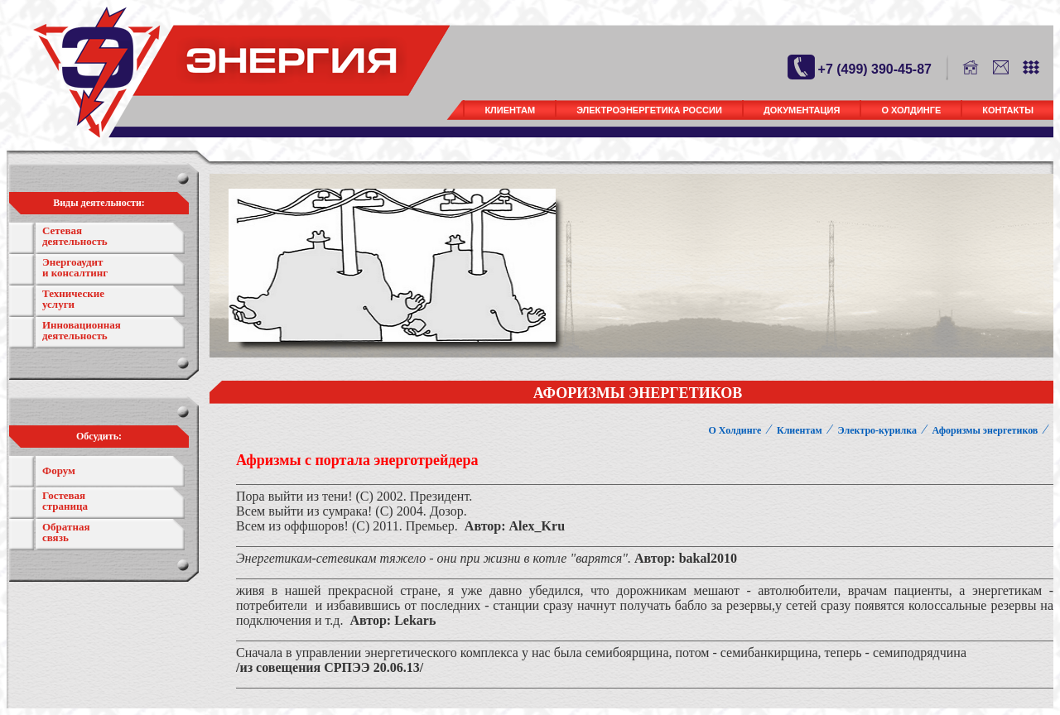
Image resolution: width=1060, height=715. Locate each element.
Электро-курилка (876, 430)
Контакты (1008, 110)
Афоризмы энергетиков (985, 430)
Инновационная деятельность (81, 330)
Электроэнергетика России (649, 110)
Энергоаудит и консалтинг (75, 267)
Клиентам (509, 110)
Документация (802, 110)
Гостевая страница (65, 500)
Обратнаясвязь (65, 532)
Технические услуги (73, 298)
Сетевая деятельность (75, 235)
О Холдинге (911, 110)
